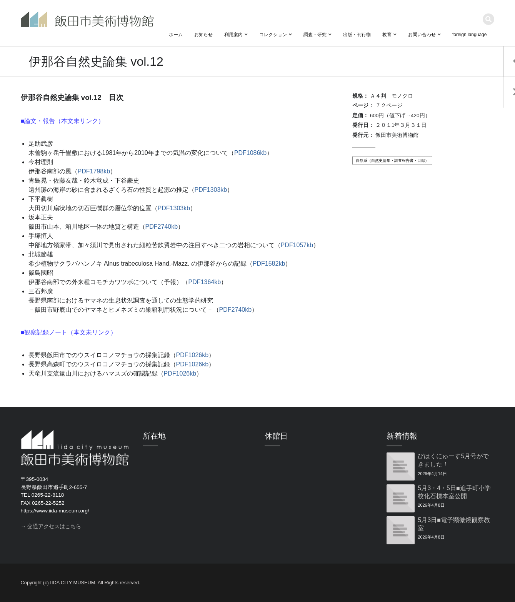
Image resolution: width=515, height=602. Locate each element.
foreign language (469, 34)
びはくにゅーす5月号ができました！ (453, 460)
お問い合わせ (422, 34)
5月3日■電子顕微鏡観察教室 (454, 524)
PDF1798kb (94, 171)
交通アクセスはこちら (54, 526)
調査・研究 (315, 34)
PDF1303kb (211, 189)
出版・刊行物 (357, 34)
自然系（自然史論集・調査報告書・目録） (392, 160)
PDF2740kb (161, 226)
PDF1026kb (192, 355)
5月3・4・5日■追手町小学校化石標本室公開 (454, 492)
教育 (387, 34)
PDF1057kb (297, 245)
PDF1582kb (269, 263)
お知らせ (203, 34)
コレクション (273, 34)
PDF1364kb (204, 282)
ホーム (176, 34)
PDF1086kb (250, 153)
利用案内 (233, 34)
